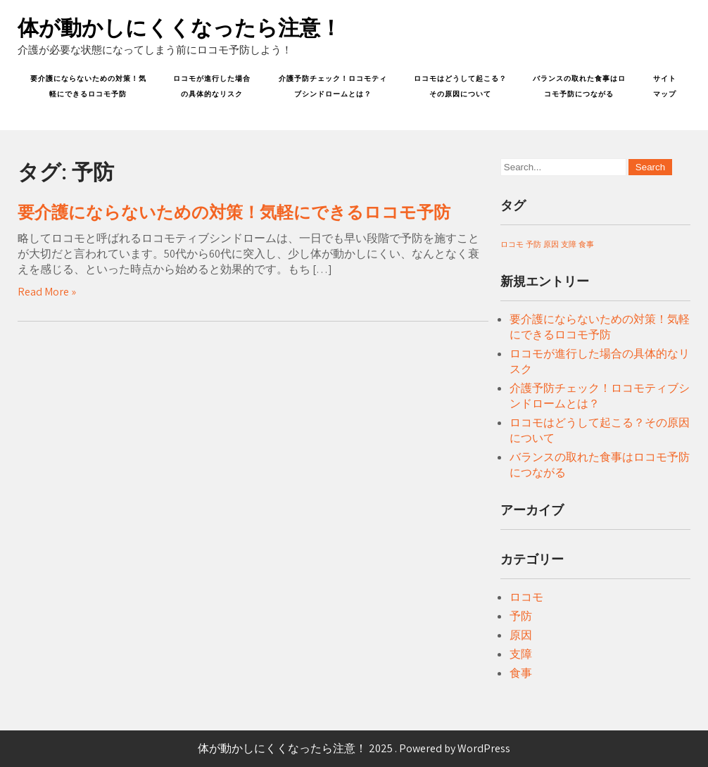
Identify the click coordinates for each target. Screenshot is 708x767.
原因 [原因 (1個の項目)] (551, 244)
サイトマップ (664, 86)
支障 (521, 654)
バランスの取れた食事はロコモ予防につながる (579, 86)
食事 (521, 673)
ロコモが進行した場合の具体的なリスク (212, 86)
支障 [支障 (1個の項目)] (568, 244)
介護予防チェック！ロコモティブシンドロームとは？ (333, 86)
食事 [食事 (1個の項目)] (586, 244)
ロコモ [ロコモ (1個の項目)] (512, 244)
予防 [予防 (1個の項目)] (533, 244)
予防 (521, 616)
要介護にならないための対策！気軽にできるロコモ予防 (88, 86)
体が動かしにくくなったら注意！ (179, 27)
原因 (521, 635)
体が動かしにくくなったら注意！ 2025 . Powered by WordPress (354, 748)
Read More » (47, 291)
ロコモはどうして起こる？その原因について (460, 86)
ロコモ (526, 597)
